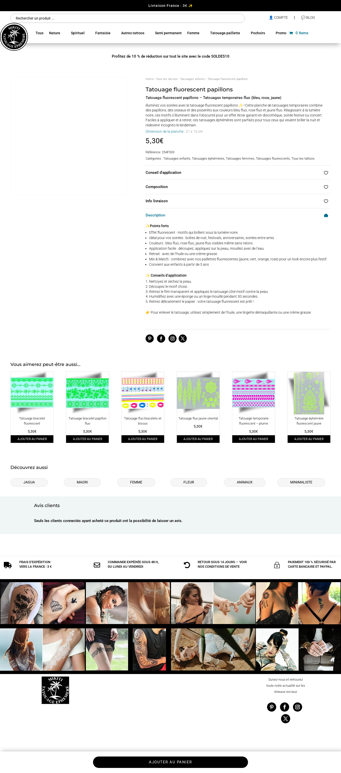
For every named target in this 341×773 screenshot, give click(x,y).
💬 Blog (308, 17)
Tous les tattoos (167, 79)
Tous (39, 33)
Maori (82, 482)
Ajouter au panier (170, 762)
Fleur (188, 482)
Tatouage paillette (225, 33)
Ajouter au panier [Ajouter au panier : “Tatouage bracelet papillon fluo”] (87, 439)
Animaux (245, 482)
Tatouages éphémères (208, 158)
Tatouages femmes (240, 158)
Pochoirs (258, 33)
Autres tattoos (132, 33)
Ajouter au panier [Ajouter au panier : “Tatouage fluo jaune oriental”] (198, 439)
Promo (281, 33)
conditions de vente (222, 566)
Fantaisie (103, 33)
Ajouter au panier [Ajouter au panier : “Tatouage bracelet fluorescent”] (32, 439)
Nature (54, 33)
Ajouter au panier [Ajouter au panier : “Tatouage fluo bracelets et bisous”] (142, 439)
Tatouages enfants (192, 79)
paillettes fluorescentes (220, 259)
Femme (193, 33)
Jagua (29, 482)
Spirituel (78, 33)
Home (149, 79)
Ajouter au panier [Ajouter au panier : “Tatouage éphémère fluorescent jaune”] (308, 439)
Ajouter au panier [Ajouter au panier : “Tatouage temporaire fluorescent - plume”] (253, 439)
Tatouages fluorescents (273, 158)
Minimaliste (301, 482)
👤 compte (278, 17)
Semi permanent (168, 33)
